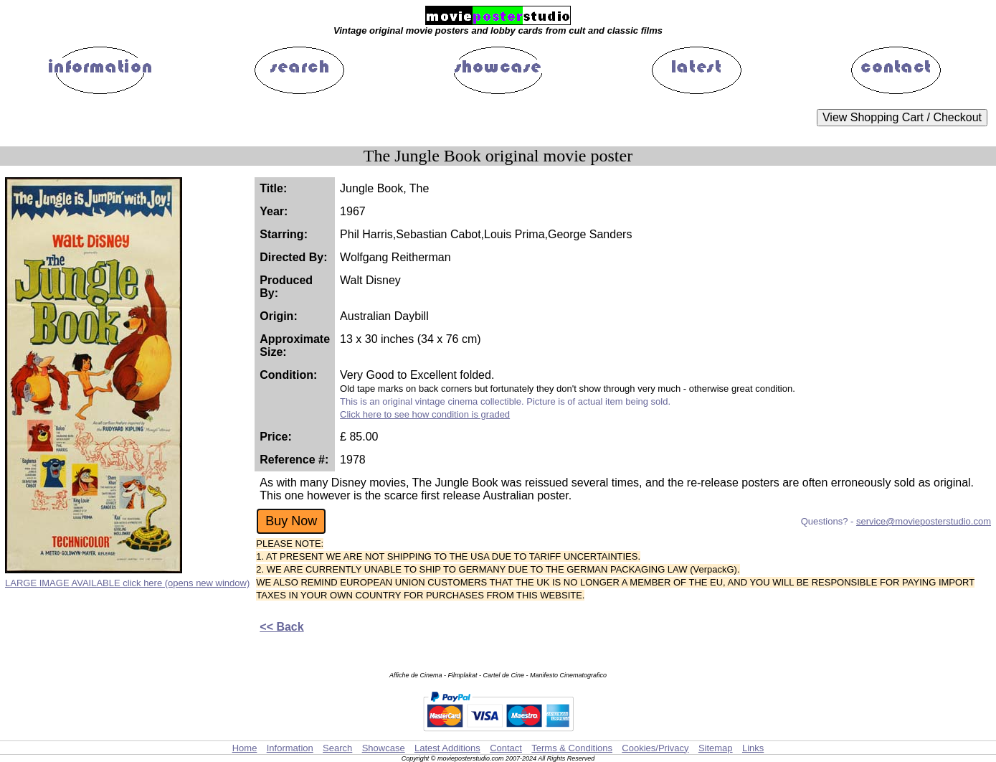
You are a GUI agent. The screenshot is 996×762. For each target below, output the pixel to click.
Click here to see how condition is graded (425, 414)
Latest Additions (447, 748)
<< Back (281, 627)
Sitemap (715, 748)
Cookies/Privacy (655, 748)
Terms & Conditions (571, 748)
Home (244, 748)
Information (290, 748)
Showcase (383, 748)
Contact (506, 748)
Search (337, 748)
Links (753, 748)
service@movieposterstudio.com (923, 521)
